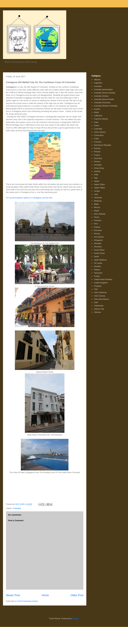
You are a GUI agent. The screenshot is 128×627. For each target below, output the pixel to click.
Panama (97, 220)
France (97, 155)
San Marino (99, 237)
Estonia (97, 148)
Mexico (97, 207)
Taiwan (97, 270)
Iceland (97, 171)
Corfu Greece (100, 132)
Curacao (97, 142)
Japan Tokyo (99, 184)
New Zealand (99, 214)
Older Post (77, 595)
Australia (98, 86)
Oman (96, 217)
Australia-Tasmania (102, 102)
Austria (97, 109)
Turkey (97, 276)
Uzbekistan (98, 306)
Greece (97, 161)
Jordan (97, 191)
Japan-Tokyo (99, 188)
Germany (98, 158)
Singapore (98, 240)
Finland (97, 151)
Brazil (96, 112)
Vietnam (97, 312)
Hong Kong (99, 168)
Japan (96, 181)
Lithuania (98, 197)
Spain (96, 256)
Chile (96, 122)
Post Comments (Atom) (28, 601)
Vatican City (99, 309)
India (96, 174)
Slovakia (97, 243)
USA (96, 289)
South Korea (99, 253)
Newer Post (13, 595)
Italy (95, 178)
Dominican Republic (102, 145)
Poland (97, 227)
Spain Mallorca (100, 260)
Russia (97, 233)
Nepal (96, 210)
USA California (100, 292)
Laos (96, 194)
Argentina (98, 83)
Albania (97, 79)
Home (45, 595)
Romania (98, 230)
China (96, 125)
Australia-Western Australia (105, 106)
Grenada (98, 165)
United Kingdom (101, 283)
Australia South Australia (104, 93)
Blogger (75, 618)
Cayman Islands (101, 119)
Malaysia (98, 201)
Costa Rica (98, 135)
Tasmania (98, 273)
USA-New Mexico (101, 299)
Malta (96, 204)
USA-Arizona (99, 296)
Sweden (97, 266)
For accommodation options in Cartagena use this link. (29, 198)
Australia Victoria (101, 96)
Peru (96, 224)
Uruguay (97, 286)
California (98, 115)
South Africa (99, 250)
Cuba (96, 138)
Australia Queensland (103, 89)
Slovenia (97, 247)
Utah (96, 302)
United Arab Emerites (103, 279)
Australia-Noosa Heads (104, 99)
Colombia (17, 508)
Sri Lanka (98, 263)
